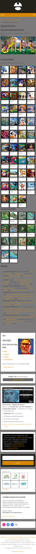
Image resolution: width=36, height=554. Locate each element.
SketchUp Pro (28, 317)
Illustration (8, 359)
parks (12, 298)
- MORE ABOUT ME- (8, 367)
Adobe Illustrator (17, 317)
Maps (5, 351)
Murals (6, 357)
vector (5, 309)
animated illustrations (19, 290)
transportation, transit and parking (15, 296)
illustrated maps (14, 276)
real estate (30, 294)
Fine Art (6, 354)
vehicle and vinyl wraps (20, 303)
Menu (2, 15)
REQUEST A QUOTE (18, 379)
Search (18, 463)
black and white (8, 311)
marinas (23, 294)
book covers (19, 273)
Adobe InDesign (11, 319)
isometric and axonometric (18, 309)
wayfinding (21, 298)
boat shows (10, 294)
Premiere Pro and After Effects (13, 321)
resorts (17, 294)
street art (17, 305)
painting (30, 309)
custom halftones (12, 313)
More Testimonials (8, 516)
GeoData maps (19, 311)
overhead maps (29, 311)
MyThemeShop (20, 551)
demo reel (8, 323)
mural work (25, 284)
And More (5, 489)
